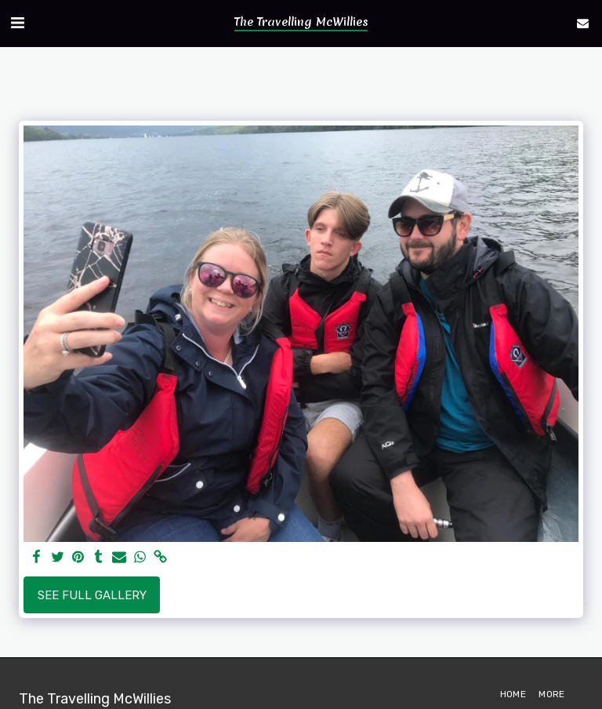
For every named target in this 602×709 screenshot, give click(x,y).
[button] (17, 23)
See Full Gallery (92, 595)
